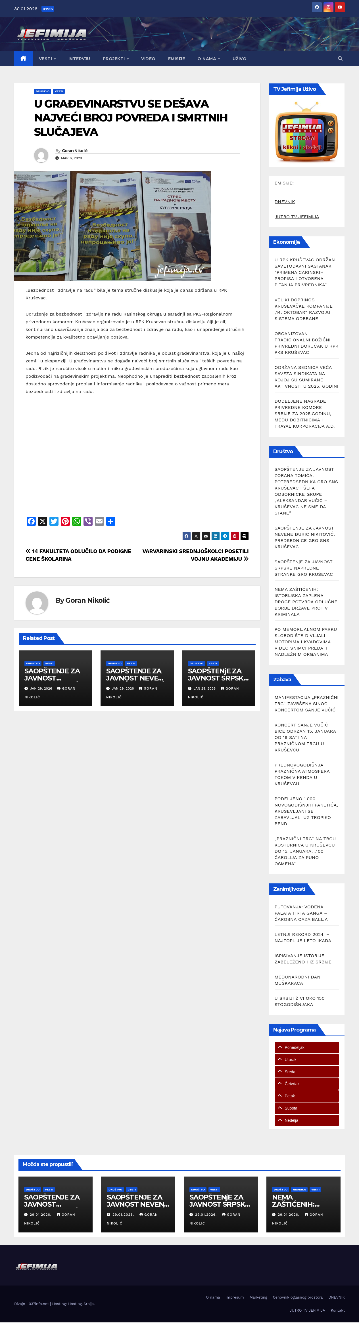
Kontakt (338, 1310)
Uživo (240, 58)
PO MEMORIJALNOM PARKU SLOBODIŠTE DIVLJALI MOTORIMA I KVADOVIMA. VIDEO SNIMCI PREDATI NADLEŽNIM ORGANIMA (306, 642)
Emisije (176, 58)
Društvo (42, 91)
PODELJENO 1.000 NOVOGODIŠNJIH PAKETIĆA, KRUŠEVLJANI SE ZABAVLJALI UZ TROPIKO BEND (306, 811)
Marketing (258, 1297)
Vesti (46, 58)
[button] (340, 58)
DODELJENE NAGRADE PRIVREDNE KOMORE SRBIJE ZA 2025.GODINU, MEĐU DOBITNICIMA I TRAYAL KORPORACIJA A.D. (305, 413)
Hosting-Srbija (81, 1304)
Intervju (79, 58)
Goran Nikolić (74, 150)
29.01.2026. (41, 1215)
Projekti (114, 58)
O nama (207, 58)
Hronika (299, 1189)
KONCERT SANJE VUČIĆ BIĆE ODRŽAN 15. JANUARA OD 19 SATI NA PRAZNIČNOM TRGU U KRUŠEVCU (305, 737)
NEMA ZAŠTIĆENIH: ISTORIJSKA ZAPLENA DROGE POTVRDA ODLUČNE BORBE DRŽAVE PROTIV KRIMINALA (306, 602)
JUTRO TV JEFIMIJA (297, 216)
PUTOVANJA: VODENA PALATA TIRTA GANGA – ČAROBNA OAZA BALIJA (301, 913)
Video (148, 58)
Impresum (235, 1297)
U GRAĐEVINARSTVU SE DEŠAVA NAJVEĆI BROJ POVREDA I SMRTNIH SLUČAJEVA (130, 117)
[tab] (307, 1047)
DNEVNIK (285, 201)
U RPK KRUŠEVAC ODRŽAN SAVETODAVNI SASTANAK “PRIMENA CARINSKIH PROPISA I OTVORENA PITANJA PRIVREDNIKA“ (305, 272)
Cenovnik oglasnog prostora (298, 1297)
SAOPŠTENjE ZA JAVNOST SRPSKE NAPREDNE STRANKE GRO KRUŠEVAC (304, 568)
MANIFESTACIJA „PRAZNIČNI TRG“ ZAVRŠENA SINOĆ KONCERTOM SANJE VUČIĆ (307, 704)
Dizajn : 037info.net (32, 1304)
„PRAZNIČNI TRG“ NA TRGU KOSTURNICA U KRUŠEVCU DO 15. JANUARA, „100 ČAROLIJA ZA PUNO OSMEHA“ (305, 851)
